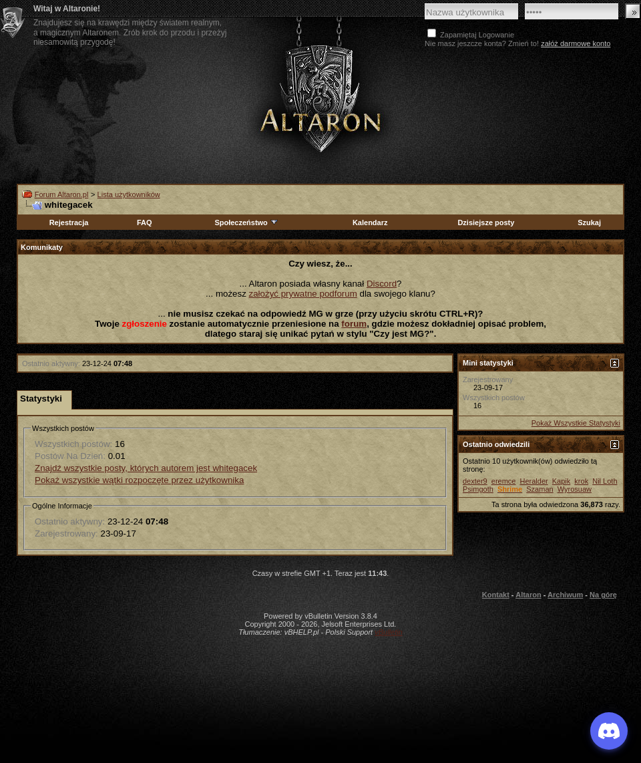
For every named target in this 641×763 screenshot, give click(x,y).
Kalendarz (370, 222)
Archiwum (565, 595)
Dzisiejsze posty (485, 222)
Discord (382, 284)
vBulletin (389, 632)
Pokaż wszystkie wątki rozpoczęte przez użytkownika (139, 480)
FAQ (144, 222)
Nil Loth (604, 481)
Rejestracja (69, 222)
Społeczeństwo (246, 222)
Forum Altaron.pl (62, 194)
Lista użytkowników (128, 194)
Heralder (534, 481)
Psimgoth (478, 489)
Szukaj (589, 222)
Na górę (603, 595)
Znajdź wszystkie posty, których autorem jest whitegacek (146, 468)
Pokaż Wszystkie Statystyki (575, 423)
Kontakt (495, 595)
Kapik (561, 481)
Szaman (539, 489)
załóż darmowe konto (575, 43)
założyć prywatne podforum (303, 294)
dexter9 (475, 481)
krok (581, 481)
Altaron (528, 595)
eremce (503, 481)
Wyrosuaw (575, 489)
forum (354, 324)
